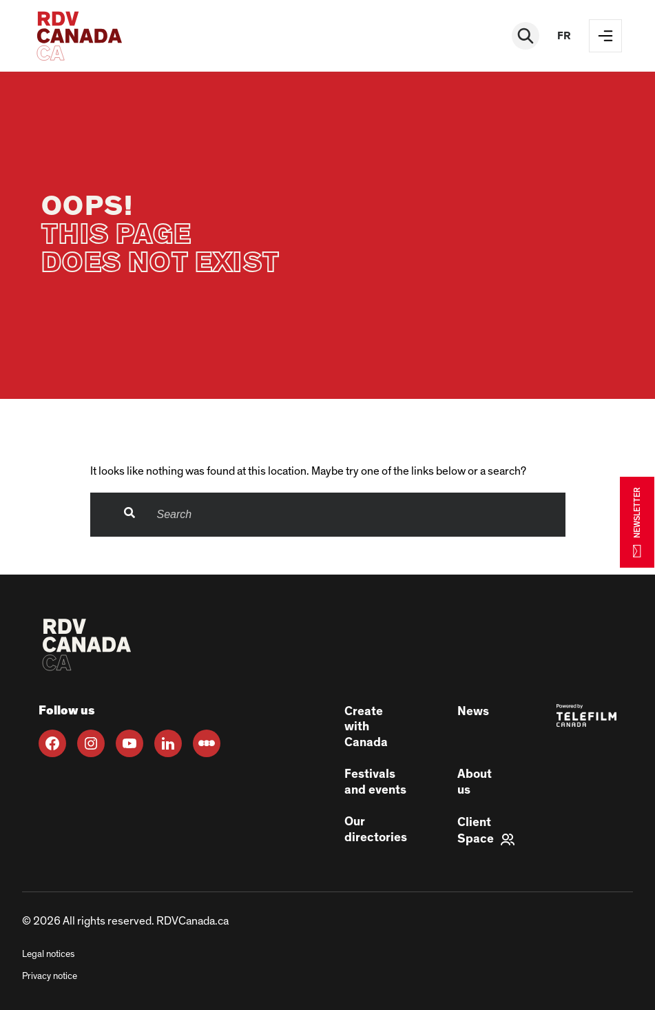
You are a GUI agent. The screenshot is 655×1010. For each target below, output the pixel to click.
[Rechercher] (525, 36)
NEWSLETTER (637, 522)
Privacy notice (49, 976)
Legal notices (48, 954)
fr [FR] (564, 35)
